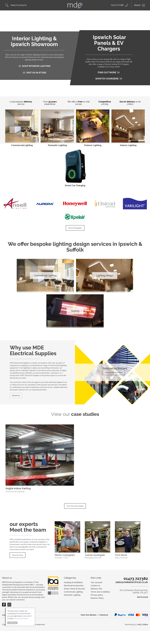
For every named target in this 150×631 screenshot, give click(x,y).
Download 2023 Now (114, 372)
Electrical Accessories (74, 585)
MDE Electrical (75, 5)
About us (16, 395)
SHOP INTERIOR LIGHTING (36, 66)
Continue (12, 623)
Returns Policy (97, 598)
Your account (96, 582)
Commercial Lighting (73, 592)
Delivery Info (96, 589)
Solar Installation (48, 13)
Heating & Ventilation (73, 582)
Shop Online (30, 13)
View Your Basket (88, 615)
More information (21, 618)
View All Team (17, 555)
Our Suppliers (109, 13)
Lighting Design (67, 13)
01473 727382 (117, 5)
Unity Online (142, 624)
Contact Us (141, 13)
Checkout (103, 615)
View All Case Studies (75, 506)
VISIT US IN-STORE (36, 72)
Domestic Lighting (72, 595)
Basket (137, 5)
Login (4, 615)
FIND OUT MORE (107, 72)
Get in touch (142, 597)
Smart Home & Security (74, 589)
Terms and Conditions (100, 592)
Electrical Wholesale (89, 13)
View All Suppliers (75, 228)
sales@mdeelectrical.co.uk (132, 582)
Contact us (95, 585)
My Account (125, 13)
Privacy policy (97, 595)
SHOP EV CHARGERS (107, 78)
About (16, 13)
